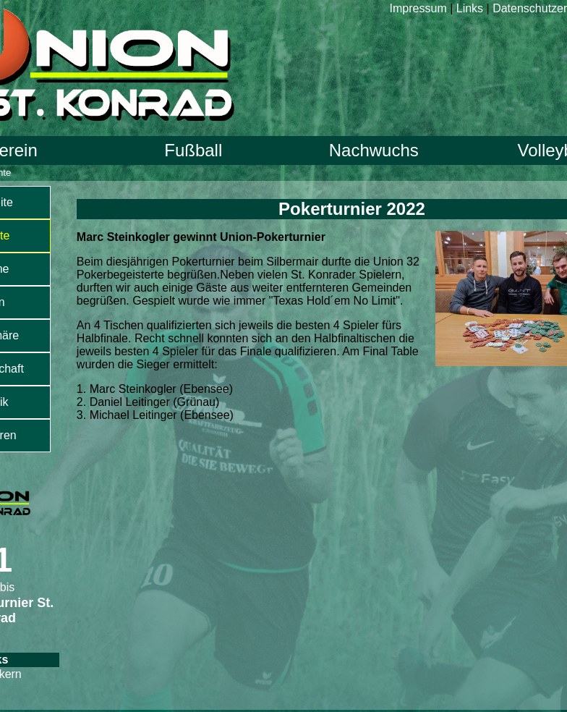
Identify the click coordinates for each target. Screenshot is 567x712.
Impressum (418, 8)
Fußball (193, 150)
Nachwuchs (374, 150)
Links (469, 8)
